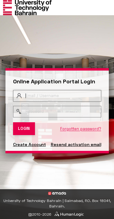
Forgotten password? (80, 128)
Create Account (29, 144)
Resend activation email (76, 144)
